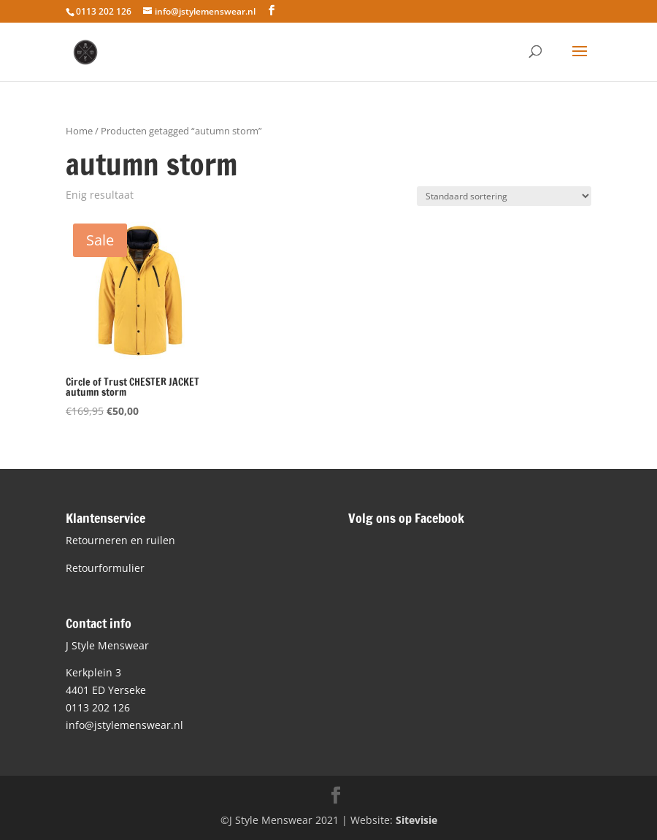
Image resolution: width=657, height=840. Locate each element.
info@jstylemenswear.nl (124, 725)
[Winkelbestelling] (504, 196)
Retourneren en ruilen (120, 540)
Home (79, 130)
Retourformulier (105, 568)
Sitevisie (416, 820)
